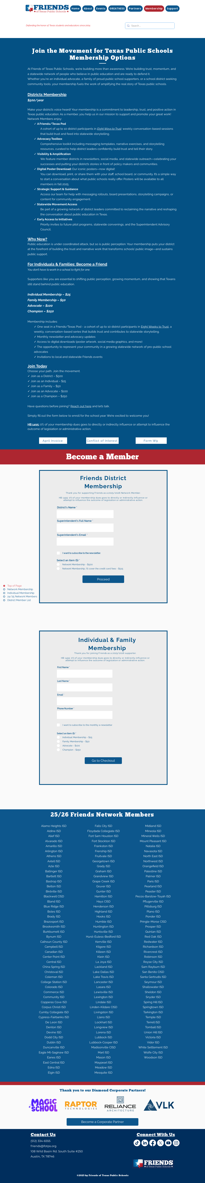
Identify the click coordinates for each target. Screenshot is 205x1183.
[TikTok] (137, 1143)
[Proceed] (103, 579)
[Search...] (149, 26)
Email (60, 695)
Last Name (63, 681)
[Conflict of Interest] (102, 440)
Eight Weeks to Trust (155, 326)
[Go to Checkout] (103, 760)
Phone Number (65, 708)
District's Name (66, 507)
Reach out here (80, 406)
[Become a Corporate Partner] (102, 1122)
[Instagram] (176, 1143)
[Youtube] (168, 1143)
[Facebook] (152, 1143)
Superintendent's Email (71, 535)
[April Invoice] (53, 440)
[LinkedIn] (144, 1143)
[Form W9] (151, 440)
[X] (160, 1143)
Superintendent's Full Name (74, 521)
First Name (63, 667)
